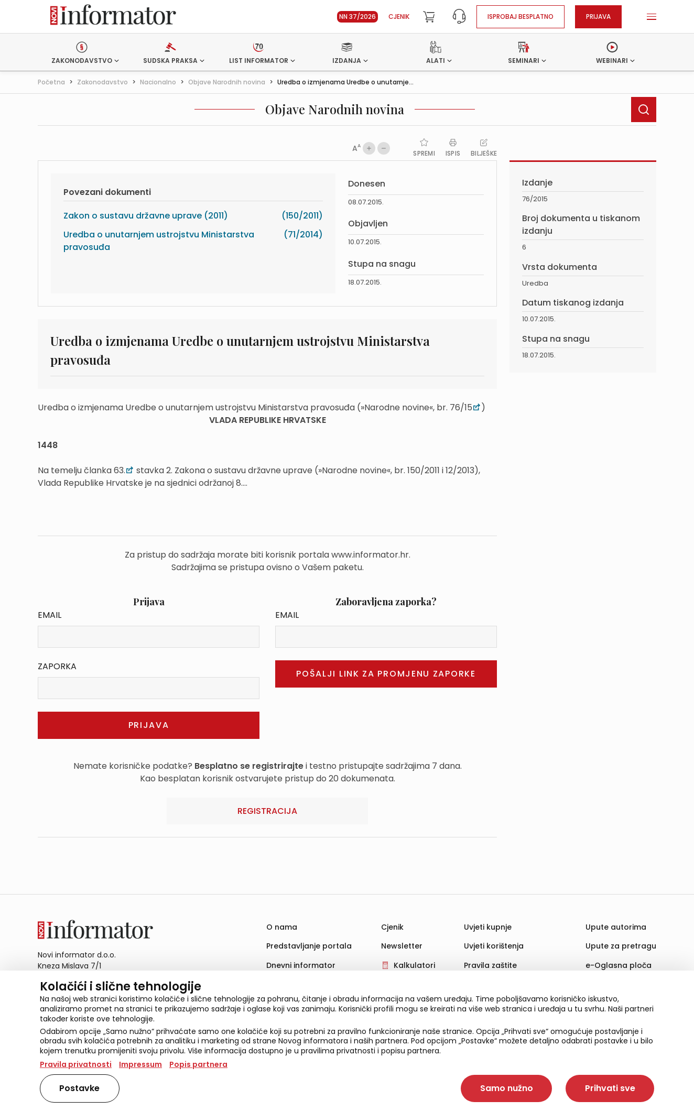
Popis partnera (198, 1064)
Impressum (140, 1064)
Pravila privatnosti (76, 1064)
